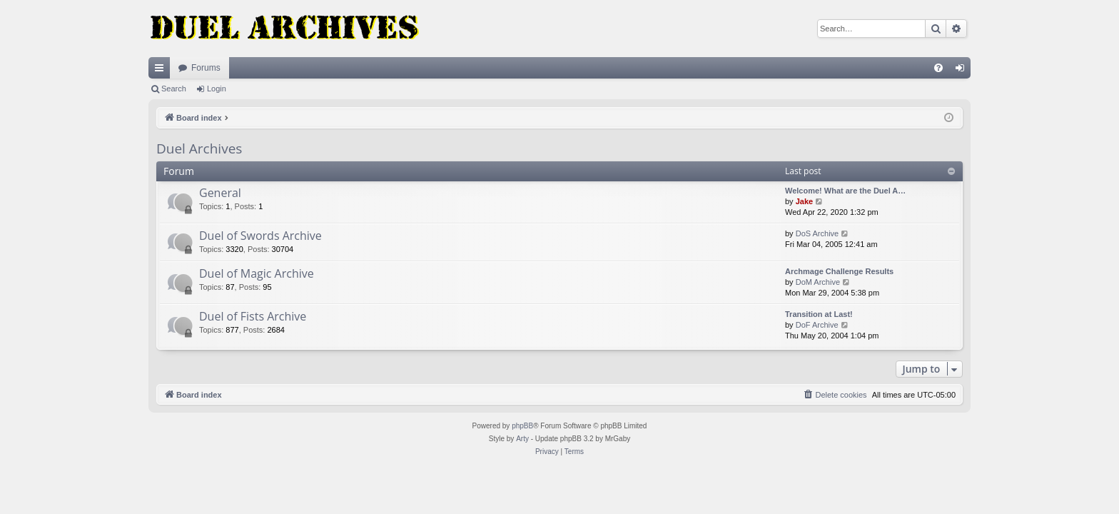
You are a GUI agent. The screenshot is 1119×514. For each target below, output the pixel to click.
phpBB (522, 426)
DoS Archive (817, 233)
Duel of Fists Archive (252, 316)
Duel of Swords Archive (260, 235)
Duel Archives (199, 148)
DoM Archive (818, 282)
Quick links (162, 71)
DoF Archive (817, 325)
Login (216, 88)
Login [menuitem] (963, 71)
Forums (206, 68)
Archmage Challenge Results (839, 271)
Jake (804, 201)
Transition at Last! (819, 314)
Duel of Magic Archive (256, 273)
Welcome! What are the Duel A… (845, 190)
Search (173, 88)
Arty (522, 439)
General (220, 193)
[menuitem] (938, 68)
